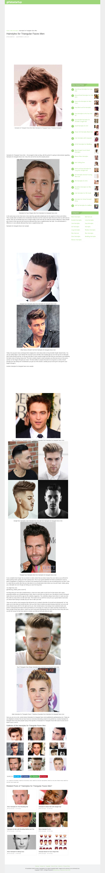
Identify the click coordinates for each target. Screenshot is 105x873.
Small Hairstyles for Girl (81, 126)
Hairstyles (87, 226)
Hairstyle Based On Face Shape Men (49, 851)
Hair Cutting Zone (80, 162)
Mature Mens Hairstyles (81, 156)
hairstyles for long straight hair (55, 780)
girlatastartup (14, 2)
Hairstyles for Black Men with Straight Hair (50, 806)
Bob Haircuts (88, 217)
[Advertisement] (53, 18)
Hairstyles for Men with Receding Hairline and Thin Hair (22, 829)
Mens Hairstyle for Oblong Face (15, 851)
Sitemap (37, 866)
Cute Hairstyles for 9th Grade (83, 193)
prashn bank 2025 (66, 870)
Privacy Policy (66, 866)
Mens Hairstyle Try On (45, 829)
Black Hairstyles (75, 217)
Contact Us (42, 866)
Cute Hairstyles (75, 223)
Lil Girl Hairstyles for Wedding (83, 144)
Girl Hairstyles (75, 226)
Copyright (48, 866)
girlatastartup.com (57, 870)
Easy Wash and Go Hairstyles (83, 107)
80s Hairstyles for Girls (81, 181)
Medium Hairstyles (90, 230)
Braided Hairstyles (76, 220)
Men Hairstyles (11, 36)
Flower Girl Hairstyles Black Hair (84, 132)
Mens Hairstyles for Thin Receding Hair (17, 806)
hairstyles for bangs (14, 780)
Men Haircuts (75, 233)
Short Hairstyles (75, 236)
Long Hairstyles (75, 230)
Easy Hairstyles (89, 223)
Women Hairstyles (76, 240)
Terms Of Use (54, 866)
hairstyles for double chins (25, 780)
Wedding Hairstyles (90, 236)
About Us (60, 866)
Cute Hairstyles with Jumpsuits (83, 138)
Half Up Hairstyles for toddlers (83, 205)
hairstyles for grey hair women (40, 780)
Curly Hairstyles (89, 220)
